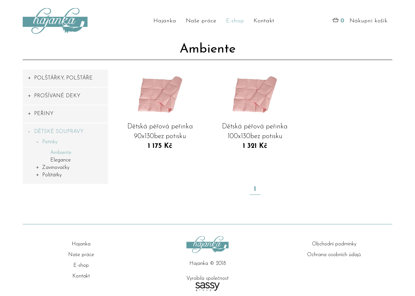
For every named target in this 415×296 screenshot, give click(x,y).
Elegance (60, 160)
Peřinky (49, 142)
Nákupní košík (360, 21)
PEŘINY (43, 113)
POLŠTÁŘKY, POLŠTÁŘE (63, 78)
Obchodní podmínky (334, 244)
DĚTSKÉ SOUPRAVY (59, 131)
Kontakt (264, 21)
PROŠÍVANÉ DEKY (57, 96)
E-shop (235, 21)
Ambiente (60, 152)
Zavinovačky (55, 167)
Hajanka (164, 21)
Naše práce (201, 21)
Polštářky (52, 175)
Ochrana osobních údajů (334, 254)
